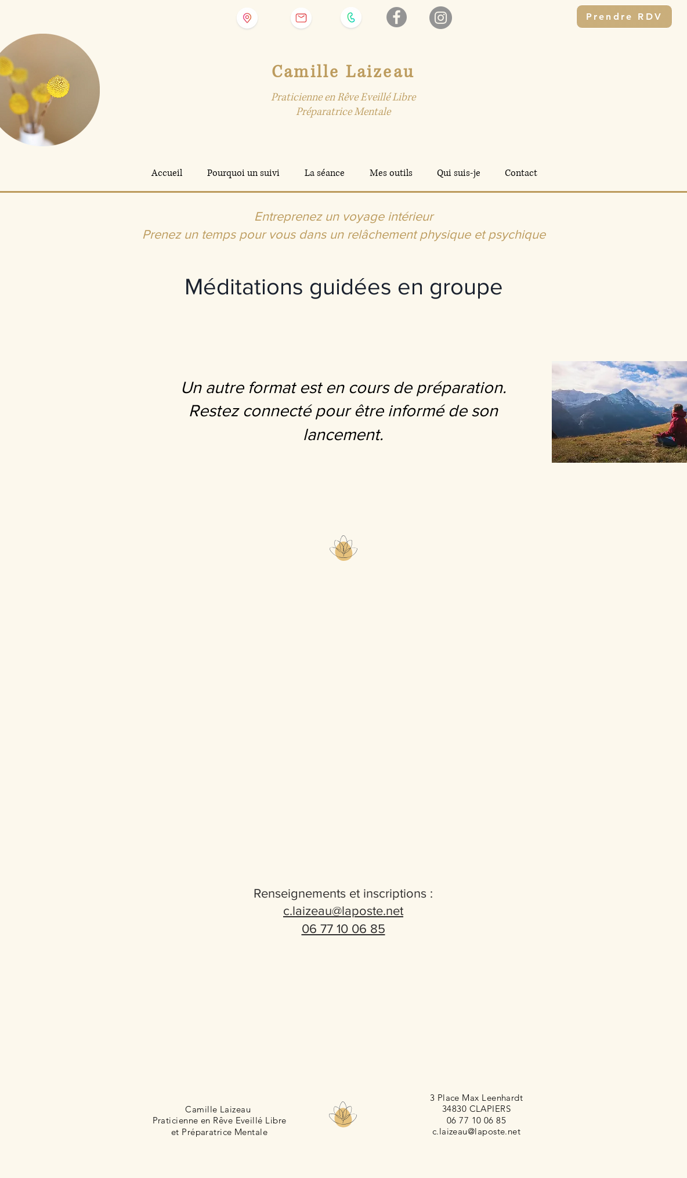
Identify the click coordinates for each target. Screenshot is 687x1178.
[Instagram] (440, 17)
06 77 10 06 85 (343, 928)
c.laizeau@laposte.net (343, 910)
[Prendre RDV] (624, 16)
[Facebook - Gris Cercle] (396, 17)
